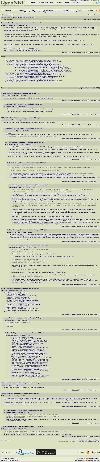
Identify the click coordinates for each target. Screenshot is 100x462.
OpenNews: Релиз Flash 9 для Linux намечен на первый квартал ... (24, 82)
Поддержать (86, 460)
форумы (8, 10)
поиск (33, 10)
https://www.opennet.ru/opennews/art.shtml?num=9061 (25, 50)
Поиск (74, 2)
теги (78, 2)
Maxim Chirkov (94, 458)
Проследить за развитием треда (92, 19)
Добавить (78, 460)
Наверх (85, 52)
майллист (66, 10)
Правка (81, 52)
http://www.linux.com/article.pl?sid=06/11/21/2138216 (50, 27)
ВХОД (79, 10)
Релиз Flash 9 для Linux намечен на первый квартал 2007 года (23, 60)
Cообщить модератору (94, 52)
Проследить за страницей (9, 460)
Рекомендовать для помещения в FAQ (91, 441)
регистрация (86, 0)
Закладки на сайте (7, 458)
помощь (21, 10)
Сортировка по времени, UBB (89, 88)
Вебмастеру (95, 460)
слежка (90, 10)
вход (81, 0)
